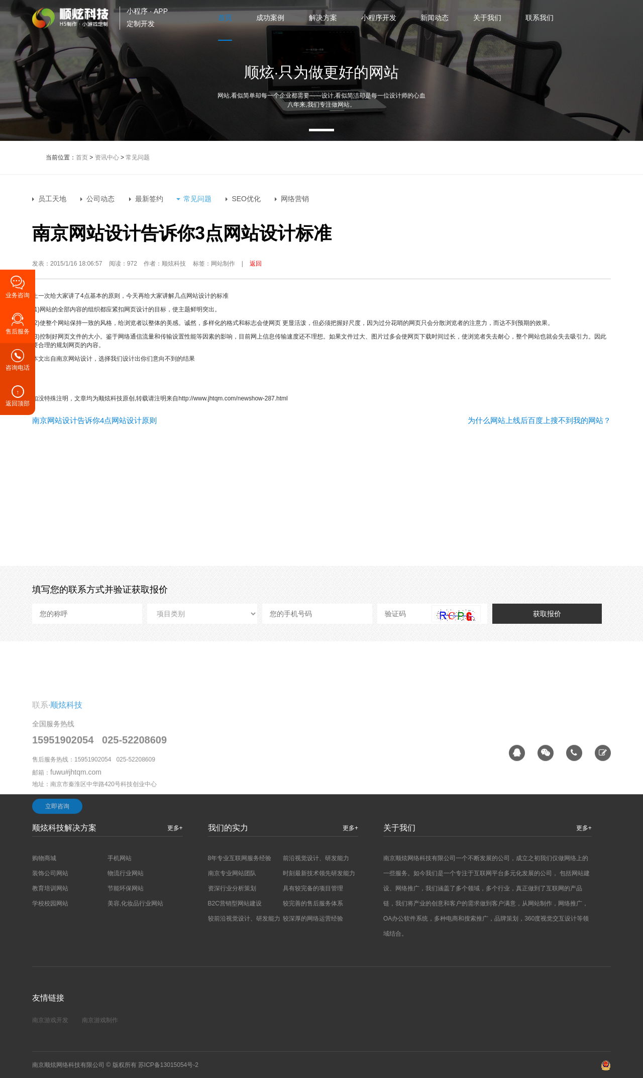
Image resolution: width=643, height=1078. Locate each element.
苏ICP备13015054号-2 (168, 1064)
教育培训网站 (50, 888)
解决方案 (323, 18)
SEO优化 (246, 199)
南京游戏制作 (100, 1020)
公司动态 (100, 199)
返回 (256, 263)
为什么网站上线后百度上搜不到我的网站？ (539, 420)
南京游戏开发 (50, 1020)
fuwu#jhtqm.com (75, 816)
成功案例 (270, 18)
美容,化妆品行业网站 (135, 903)
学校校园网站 (50, 903)
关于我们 (487, 18)
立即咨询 (57, 850)
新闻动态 (434, 18)
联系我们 (539, 18)
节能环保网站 (126, 888)
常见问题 (138, 157)
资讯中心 (107, 157)
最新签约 (149, 199)
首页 (225, 18)
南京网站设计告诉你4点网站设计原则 (94, 420)
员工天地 (52, 199)
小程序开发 (378, 18)
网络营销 (295, 199)
